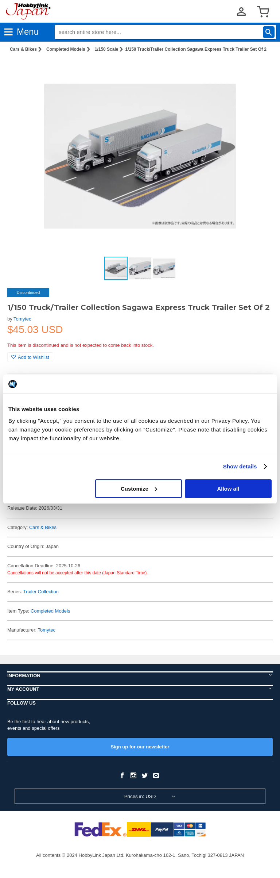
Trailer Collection (41, 591)
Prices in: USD (140, 796)
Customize (139, 489)
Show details (240, 466)
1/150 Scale (106, 49)
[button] (259, 69)
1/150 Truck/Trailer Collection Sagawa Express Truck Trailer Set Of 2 (196, 49)
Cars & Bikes (23, 49)
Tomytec (22, 319)
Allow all (228, 489)
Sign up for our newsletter (139, 746)
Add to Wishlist (30, 357)
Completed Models (65, 49)
